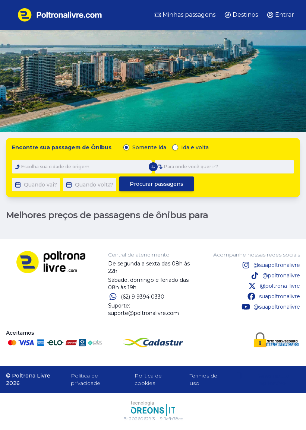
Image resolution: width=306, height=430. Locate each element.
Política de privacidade (85, 379)
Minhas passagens (184, 14)
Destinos (241, 14)
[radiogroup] (167, 147)
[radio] (126, 147)
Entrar (280, 14)
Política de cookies (148, 379)
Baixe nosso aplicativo (262, 379)
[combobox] (82, 166)
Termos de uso (203, 379)
